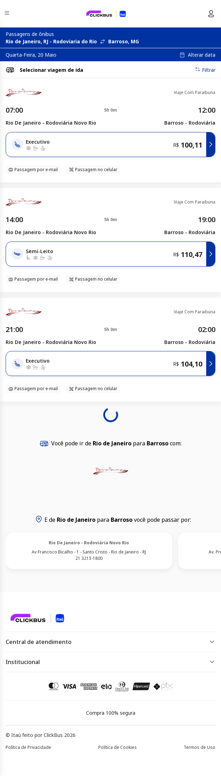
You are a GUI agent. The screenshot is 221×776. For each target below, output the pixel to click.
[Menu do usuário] (211, 14)
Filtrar (205, 69)
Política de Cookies (117, 747)
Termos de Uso (199, 747)
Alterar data (201, 54)
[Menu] (7, 14)
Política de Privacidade (28, 747)
